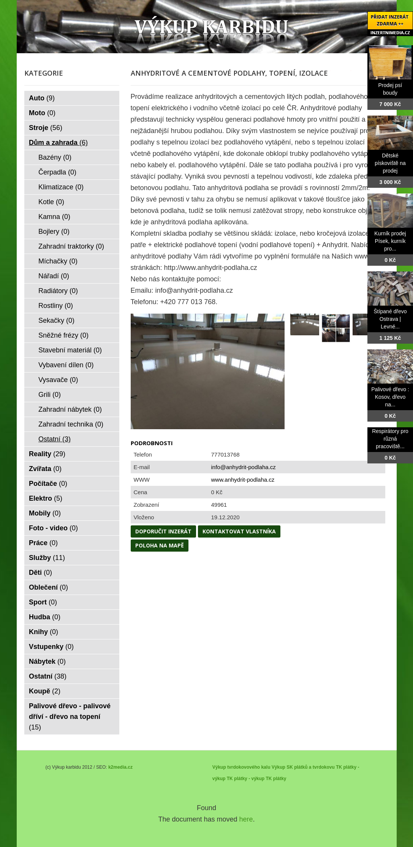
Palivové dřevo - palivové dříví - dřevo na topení (70, 716)
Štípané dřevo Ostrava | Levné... (390, 319)
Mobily (45, 513)
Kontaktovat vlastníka (239, 531)
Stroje (45, 128)
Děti (40, 572)
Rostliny (55, 305)
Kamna (54, 216)
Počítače (48, 483)
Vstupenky (51, 646)
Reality (47, 454)
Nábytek (47, 661)
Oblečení (48, 587)
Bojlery (54, 231)
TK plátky (276, 778)
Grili (49, 394)
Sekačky (56, 320)
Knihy (43, 632)
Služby (47, 557)
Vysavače (58, 380)
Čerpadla (57, 172)
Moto (42, 113)
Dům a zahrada (58, 142)
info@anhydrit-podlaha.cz (243, 467)
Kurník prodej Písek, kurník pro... (390, 241)
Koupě (44, 691)
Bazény (54, 157)
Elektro (45, 498)
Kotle (51, 202)
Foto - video (53, 528)
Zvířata (45, 469)
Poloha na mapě (159, 545)
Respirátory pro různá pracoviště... (390, 438)
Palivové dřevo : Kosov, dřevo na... (390, 397)
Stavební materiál (70, 350)
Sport (43, 602)
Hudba (44, 617)
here (246, 819)
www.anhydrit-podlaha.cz (243, 479)
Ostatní (54, 439)
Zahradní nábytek (70, 409)
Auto (42, 98)
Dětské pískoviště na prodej (390, 163)
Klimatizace (61, 187)
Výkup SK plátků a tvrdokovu (303, 767)
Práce (43, 543)
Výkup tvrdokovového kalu (241, 767)
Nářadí (53, 276)
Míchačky (58, 261)
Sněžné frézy (63, 335)
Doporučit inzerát (163, 531)
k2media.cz (120, 767)
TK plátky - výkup (245, 778)
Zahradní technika (70, 424)
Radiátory (58, 291)
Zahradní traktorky (71, 246)
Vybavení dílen (65, 365)
